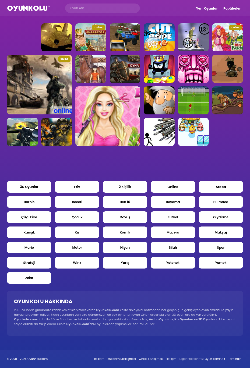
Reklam (99, 359)
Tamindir (234, 359)
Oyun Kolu (28, 8)
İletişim (171, 359)
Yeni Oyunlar (207, 8)
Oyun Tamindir (215, 359)
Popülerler (232, 8)
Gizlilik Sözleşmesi (151, 359)
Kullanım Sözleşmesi (122, 359)
